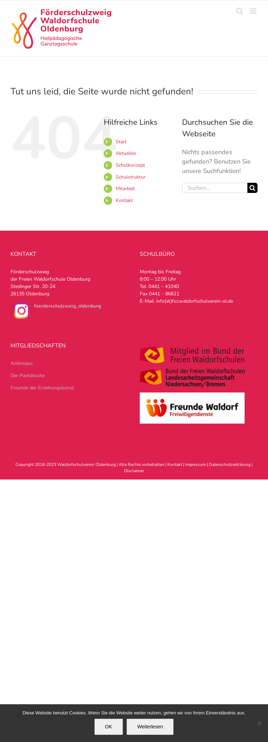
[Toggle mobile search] (239, 11)
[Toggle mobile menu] (254, 11)
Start (121, 141)
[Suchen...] (214, 188)
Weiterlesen (150, 726)
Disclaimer (134, 471)
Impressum (195, 464)
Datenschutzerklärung (230, 464)
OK (108, 726)
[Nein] (259, 723)
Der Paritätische (27, 375)
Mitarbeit (125, 188)
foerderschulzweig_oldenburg (67, 306)
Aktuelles (126, 153)
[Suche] (252, 188)
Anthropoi (21, 363)
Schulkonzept (130, 165)
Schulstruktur (130, 177)
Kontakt (124, 200)
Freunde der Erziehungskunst (42, 387)
